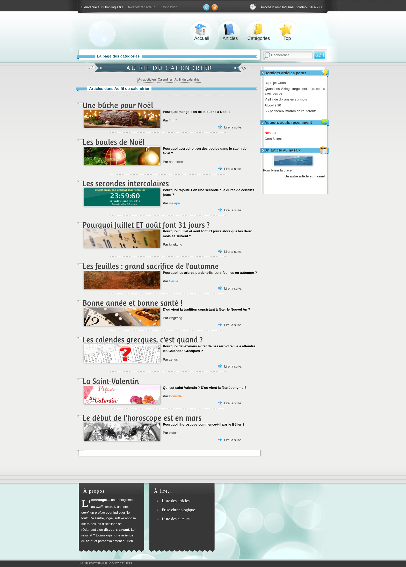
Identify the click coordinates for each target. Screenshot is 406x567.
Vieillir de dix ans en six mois (287, 99)
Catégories (259, 29)
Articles (230, 29)
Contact (116, 563)
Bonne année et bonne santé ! (132, 303)
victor (173, 433)
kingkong (175, 244)
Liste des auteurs (176, 519)
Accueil (202, 29)
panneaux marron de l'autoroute (292, 111)
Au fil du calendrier (188, 79)
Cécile (173, 281)
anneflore (176, 162)
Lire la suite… (234, 127)
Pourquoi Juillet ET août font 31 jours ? (146, 225)
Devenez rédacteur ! (141, 7)
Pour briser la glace (277, 170)
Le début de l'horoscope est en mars (142, 418)
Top (287, 29)
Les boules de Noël (113, 142)
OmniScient (275, 139)
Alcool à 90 (274, 105)
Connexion (169, 7)
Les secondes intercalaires (126, 183)
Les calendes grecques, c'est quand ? (143, 339)
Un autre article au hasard (305, 176)
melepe (174, 203)
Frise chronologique (178, 510)
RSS (129, 563)
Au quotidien (147, 79)
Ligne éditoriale (93, 563)
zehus (173, 359)
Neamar (272, 133)
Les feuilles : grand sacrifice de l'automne (151, 266)
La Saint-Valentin (111, 381)
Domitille (175, 396)
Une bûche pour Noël (118, 105)
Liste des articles (176, 501)
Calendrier (165, 79)
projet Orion (277, 83)
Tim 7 (173, 120)
